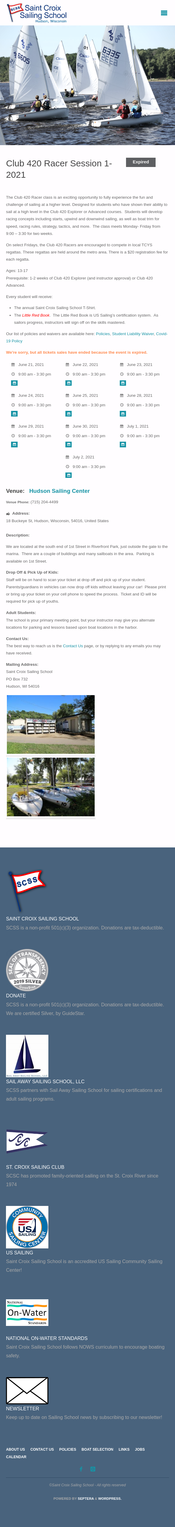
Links (124, 1449)
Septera (85, 1498)
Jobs (140, 1449)
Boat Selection (97, 1449)
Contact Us (73, 646)
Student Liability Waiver (133, 334)
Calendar (16, 1457)
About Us (15, 1449)
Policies (103, 334)
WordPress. (110, 1498)
